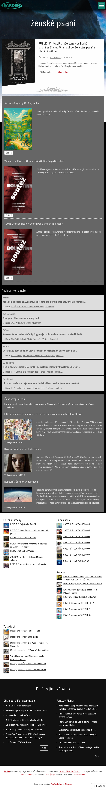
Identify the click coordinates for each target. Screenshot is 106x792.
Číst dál (9, 153)
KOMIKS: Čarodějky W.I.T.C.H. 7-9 (77, 609)
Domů (4, 35)
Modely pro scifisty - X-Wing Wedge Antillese (29, 650)
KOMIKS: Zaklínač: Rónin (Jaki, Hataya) (79, 597)
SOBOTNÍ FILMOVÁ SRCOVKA (76, 561)
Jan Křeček (55, 57)
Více (44, 748)
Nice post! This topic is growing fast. (21, 318)
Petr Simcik (8, 379)
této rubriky (12, 404)
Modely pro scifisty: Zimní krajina (24, 637)
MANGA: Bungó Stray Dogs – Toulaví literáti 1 (82, 583)
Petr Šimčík (50, 774)
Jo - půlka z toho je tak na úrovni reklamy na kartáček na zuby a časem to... (40, 350)
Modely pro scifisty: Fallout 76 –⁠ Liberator (28, 663)
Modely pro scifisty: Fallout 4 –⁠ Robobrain (28, 669)
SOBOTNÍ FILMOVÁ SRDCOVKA (76, 524)
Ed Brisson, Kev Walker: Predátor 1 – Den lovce (26, 725)
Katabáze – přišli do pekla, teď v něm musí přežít (27, 710)
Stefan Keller (56, 784)
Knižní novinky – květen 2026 (18, 715)
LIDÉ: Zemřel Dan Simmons (22, 551)
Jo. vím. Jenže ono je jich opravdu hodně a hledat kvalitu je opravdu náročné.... (42, 383)
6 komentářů (62, 72)
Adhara (6, 297)
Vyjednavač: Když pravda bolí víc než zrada (77, 730)
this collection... (9, 314)
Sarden (7, 771)
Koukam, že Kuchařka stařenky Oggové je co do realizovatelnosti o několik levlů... (43, 334)
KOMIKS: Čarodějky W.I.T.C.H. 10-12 (78, 603)
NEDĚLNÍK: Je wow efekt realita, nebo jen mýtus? (32, 306)
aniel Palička (28, 774)
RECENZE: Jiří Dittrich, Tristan (23, 537)
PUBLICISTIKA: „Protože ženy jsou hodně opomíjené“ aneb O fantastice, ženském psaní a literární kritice (66, 47)
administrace (79, 774)
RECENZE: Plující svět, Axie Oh (23, 524)
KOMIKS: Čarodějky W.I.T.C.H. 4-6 (77, 615)
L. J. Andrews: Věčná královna (18, 742)
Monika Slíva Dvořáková (69, 771)
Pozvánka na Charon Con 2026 (72, 742)
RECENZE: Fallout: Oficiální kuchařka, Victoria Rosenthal (34, 339)
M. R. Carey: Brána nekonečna (18, 705)
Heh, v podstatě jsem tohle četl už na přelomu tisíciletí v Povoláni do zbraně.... (42, 367)
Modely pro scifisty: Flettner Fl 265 (25, 630)
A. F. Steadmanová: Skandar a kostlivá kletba (24, 720)
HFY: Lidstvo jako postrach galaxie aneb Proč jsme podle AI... (37, 355)
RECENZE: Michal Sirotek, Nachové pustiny (28, 564)
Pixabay (68, 784)
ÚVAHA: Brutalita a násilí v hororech (26, 323)
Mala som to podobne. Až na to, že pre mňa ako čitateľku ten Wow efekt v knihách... (44, 301)
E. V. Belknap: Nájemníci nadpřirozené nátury (24, 729)
